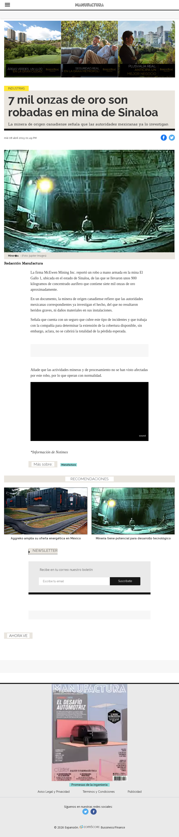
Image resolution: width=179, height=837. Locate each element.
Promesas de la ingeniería (89, 784)
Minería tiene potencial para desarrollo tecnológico (133, 538)
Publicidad (135, 791)
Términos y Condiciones (99, 791)
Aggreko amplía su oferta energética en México (46, 538)
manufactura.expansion (94, 812)
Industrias (16, 88)
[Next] (170, 49)
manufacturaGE (85, 812)
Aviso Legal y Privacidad (54, 791)
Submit (125, 581)
